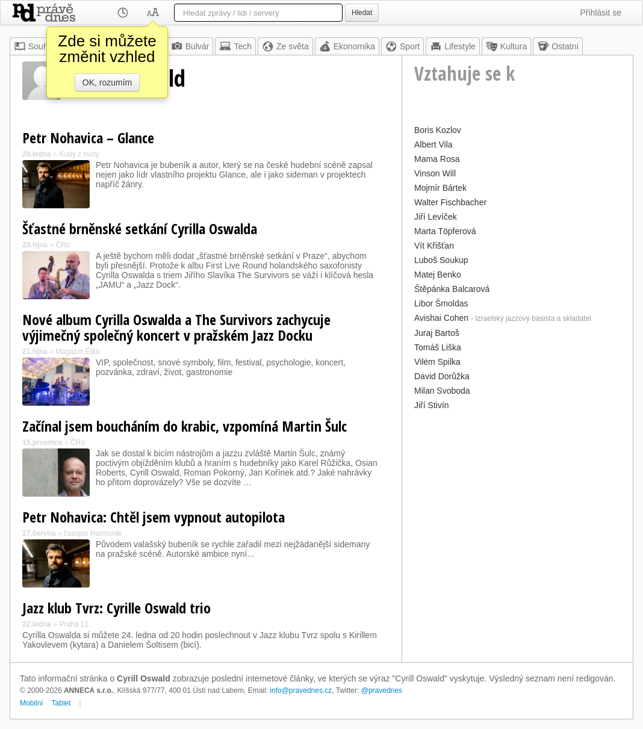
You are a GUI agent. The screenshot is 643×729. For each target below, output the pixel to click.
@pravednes (381, 690)
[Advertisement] (517, 498)
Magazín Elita (77, 351)
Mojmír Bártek (440, 188)
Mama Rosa (436, 159)
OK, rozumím (107, 82)
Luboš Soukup (441, 260)
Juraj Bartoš (436, 333)
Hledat (362, 12)
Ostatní (558, 46)
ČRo (62, 245)
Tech (235, 46)
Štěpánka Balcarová (451, 289)
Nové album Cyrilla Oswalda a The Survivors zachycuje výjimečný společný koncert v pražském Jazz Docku (176, 327)
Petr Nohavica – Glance (88, 137)
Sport (402, 46)
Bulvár (190, 46)
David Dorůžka (442, 376)
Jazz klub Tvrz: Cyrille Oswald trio (116, 608)
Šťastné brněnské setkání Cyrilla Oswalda (139, 228)
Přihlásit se (600, 12)
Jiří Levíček (435, 217)
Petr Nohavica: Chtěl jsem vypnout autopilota (153, 517)
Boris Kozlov (437, 130)
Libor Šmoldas (441, 303)
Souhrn (34, 46)
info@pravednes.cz (301, 690)
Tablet (61, 703)
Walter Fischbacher (450, 202)
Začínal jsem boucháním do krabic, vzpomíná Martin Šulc (184, 426)
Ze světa (285, 46)
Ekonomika (347, 46)
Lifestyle (452, 46)
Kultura (506, 46)
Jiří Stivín (431, 405)
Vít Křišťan (434, 245)
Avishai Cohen (441, 318)
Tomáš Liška (437, 347)
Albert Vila (433, 144)
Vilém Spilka (437, 362)
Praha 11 (74, 624)
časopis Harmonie (93, 533)
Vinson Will (435, 173)
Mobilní (31, 703)
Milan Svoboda (442, 391)
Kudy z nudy (79, 154)
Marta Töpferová (445, 231)
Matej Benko (437, 274)
